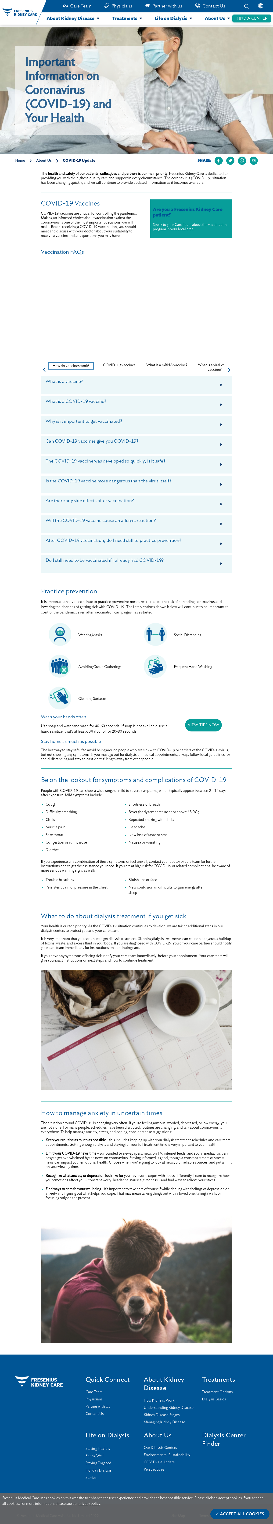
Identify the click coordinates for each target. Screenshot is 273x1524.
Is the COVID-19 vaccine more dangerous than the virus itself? (138, 483)
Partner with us (167, 6)
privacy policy (89, 1504)
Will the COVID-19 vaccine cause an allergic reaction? (138, 522)
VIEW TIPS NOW (203, 725)
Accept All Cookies (242, 1514)
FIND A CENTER (252, 18)
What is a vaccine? (138, 383)
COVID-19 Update (79, 160)
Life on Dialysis (170, 18)
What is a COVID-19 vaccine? (138, 403)
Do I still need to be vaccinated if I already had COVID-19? (138, 562)
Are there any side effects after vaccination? (138, 502)
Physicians (121, 6)
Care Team (80, 6)
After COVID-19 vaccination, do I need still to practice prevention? (138, 542)
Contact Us (213, 6)
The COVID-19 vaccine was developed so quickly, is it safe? (138, 463)
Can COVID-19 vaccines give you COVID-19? (138, 443)
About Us (215, 18)
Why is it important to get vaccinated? (138, 423)
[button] (229, 370)
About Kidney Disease (70, 18)
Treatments (124, 18)
